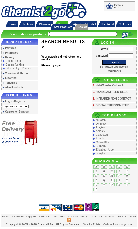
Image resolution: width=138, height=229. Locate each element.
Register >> (114, 70)
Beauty (9, 57)
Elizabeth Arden (105, 149)
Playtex (100, 127)
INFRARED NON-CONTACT (113, 98)
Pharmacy (45, 24)
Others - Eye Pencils (18, 68)
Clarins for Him (15, 64)
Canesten (102, 134)
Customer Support (17, 111)
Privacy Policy (77, 216)
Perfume (28, 24)
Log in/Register (15, 101)
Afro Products (63, 27)
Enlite (97, 224)
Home (13, 24)
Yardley (100, 131)
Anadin (100, 138)
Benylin (100, 153)
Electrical (107, 24)
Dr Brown (101, 123)
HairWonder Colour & (109, 85)
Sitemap (110, 216)
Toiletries (125, 24)
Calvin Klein (103, 142)
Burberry (101, 145)
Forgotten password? (114, 66)
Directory (96, 216)
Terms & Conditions (52, 216)
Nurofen (101, 120)
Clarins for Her (14, 60)
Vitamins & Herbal (17, 73)
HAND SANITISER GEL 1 (112, 92)
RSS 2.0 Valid (127, 216)
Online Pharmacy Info (117, 224)
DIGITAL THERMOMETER (112, 105)
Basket (82, 27)
